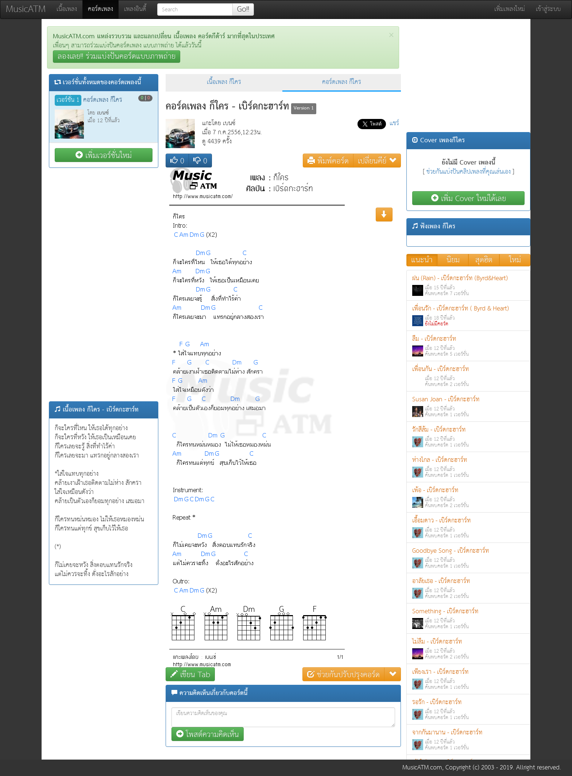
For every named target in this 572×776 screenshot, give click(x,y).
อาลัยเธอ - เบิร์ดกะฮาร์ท (468, 588)
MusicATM (26, 9)
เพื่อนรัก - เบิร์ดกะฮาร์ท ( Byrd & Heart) (468, 315)
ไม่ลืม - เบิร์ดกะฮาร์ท (468, 648)
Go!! (243, 9)
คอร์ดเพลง (103, 9)
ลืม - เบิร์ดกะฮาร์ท (468, 346)
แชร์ (394, 123)
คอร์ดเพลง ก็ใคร (341, 82)
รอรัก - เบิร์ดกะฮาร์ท (468, 709)
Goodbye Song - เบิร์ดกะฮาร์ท (468, 558)
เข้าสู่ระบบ (548, 9)
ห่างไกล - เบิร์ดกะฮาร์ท (468, 467)
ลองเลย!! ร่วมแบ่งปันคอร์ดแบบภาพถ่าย (116, 56)
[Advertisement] (103, 284)
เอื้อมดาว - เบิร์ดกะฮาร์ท (468, 527)
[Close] (391, 35)
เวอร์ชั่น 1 (68, 100)
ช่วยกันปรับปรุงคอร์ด (343, 674)
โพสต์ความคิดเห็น (207, 734)
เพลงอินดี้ (135, 9)
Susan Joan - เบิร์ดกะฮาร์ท (468, 406)
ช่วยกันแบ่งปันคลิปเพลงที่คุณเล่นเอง (468, 172)
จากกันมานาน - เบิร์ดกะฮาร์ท (468, 739)
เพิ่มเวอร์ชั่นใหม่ (104, 155)
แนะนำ (422, 260)
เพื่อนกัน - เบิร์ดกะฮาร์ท (468, 376)
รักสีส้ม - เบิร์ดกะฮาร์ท (468, 436)
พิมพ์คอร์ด (328, 160)
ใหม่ (515, 260)
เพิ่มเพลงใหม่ (509, 9)
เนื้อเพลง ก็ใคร (224, 82)
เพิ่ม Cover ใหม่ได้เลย (468, 198)
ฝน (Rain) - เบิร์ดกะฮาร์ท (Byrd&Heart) (468, 285)
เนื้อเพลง (67, 9)
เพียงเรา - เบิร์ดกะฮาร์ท (468, 679)
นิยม (453, 260)
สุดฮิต (483, 260)
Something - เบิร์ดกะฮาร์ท (468, 618)
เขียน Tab (190, 674)
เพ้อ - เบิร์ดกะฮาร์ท (468, 497)
